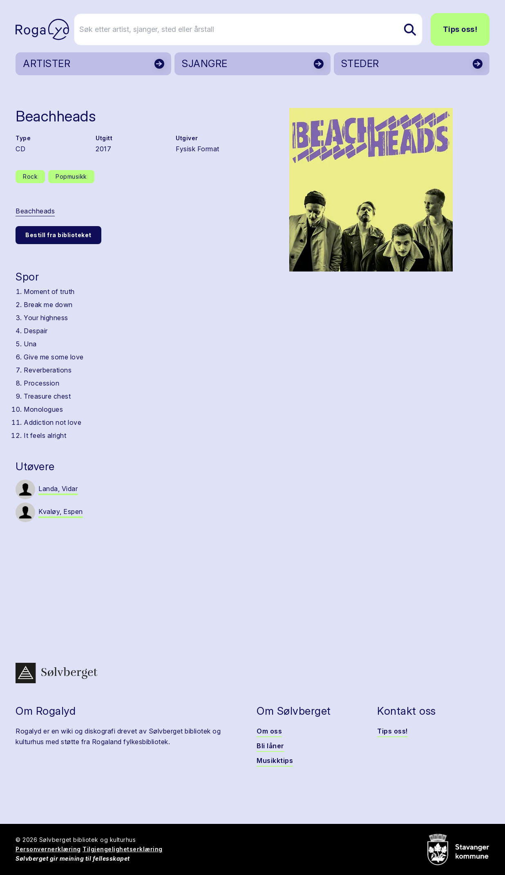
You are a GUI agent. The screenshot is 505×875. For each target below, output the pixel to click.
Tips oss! (460, 29)
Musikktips (275, 760)
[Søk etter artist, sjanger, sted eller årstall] (256, 29)
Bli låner (270, 746)
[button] (371, 189)
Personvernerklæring (48, 849)
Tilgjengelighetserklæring (123, 849)
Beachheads (35, 211)
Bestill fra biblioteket (58, 234)
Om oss (269, 731)
